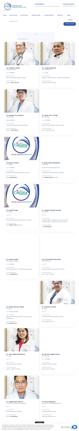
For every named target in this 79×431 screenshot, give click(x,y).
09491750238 (47, 222)
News (63, 15)
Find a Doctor (12, 15)
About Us (55, 15)
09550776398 (48, 173)
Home (4, 15)
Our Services (22, 15)
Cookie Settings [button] (65, 427)
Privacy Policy (19, 429)
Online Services (45, 15)
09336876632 (12, 173)
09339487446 (12, 317)
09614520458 (13, 125)
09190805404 (13, 269)
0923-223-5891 (13, 78)
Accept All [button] (74, 427)
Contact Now (70, 19)
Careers (71, 15)
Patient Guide (33, 15)
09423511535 (13, 412)
